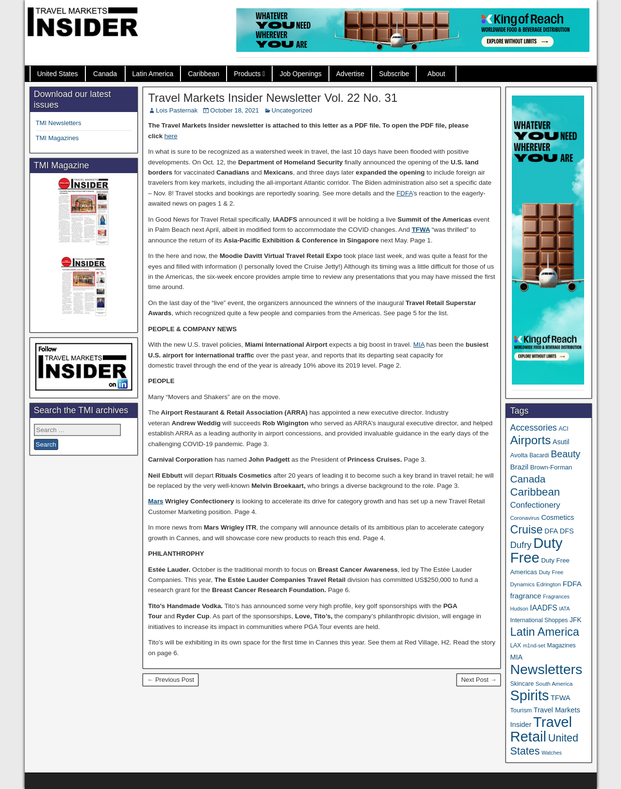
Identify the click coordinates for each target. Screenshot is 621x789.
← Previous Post (170, 679)
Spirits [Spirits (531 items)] (529, 695)
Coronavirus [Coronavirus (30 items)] (524, 518)
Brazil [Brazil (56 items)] (519, 467)
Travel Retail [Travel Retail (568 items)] (541, 729)
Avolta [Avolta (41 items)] (518, 455)
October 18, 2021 (234, 110)
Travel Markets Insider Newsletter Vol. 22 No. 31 (272, 97)
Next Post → (478, 679)
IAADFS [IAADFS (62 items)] (543, 608)
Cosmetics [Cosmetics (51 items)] (557, 517)
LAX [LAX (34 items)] (515, 645)
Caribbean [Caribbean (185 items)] (535, 492)
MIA (419, 344)
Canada (105, 74)
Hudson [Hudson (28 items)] (519, 609)
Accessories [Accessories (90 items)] (533, 428)
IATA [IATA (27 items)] (564, 609)
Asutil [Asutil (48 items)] (561, 442)
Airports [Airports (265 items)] (530, 440)
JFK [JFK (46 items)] (575, 620)
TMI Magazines (57, 138)
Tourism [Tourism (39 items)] (521, 710)
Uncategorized (292, 110)
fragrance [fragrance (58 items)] (525, 596)
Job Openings (300, 74)
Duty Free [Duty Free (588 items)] (536, 550)
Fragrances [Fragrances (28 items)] (556, 596)
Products (247, 74)
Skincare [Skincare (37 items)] (522, 683)
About (436, 74)
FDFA (404, 193)
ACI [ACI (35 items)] (563, 428)
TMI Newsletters (59, 123)
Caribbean (203, 74)
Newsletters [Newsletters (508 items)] (546, 669)
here (171, 136)
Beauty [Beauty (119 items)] (565, 454)
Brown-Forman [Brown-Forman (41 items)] (551, 467)
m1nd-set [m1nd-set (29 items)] (534, 645)
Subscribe (394, 74)
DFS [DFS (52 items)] (567, 531)
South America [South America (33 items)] (554, 683)
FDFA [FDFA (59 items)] (572, 584)
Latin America (153, 74)
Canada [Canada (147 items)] (527, 478)
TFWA (421, 229)
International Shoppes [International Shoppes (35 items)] (539, 620)
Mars (155, 501)
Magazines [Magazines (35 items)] (561, 645)
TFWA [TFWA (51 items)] (560, 698)
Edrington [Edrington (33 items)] (549, 584)
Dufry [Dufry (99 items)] (520, 545)
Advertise (350, 74)
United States (57, 74)
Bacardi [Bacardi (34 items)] (539, 455)
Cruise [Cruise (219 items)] (526, 529)
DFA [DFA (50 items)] (551, 531)
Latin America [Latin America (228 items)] (544, 632)
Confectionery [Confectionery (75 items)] (535, 505)
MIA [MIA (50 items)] (516, 657)
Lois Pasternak (176, 110)
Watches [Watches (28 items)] (551, 753)
